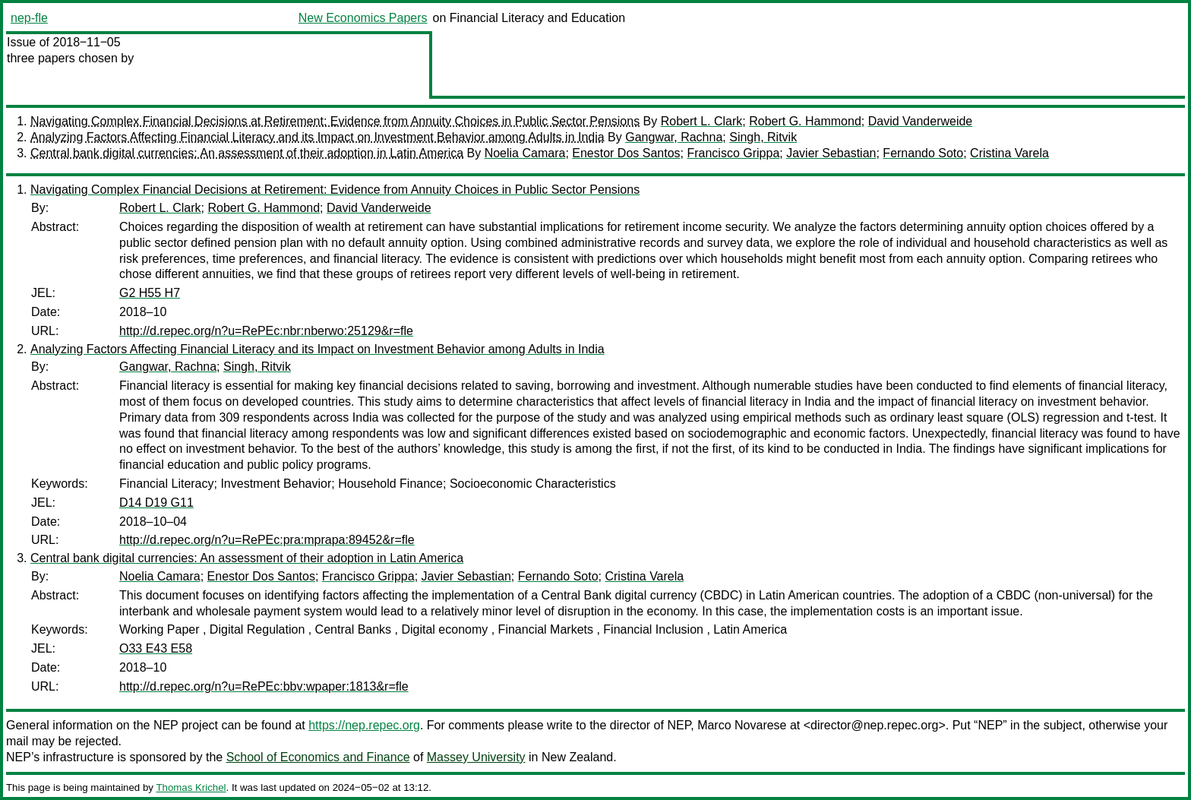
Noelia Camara (525, 153)
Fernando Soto (923, 153)
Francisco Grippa (733, 153)
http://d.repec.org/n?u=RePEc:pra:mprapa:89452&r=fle (267, 539)
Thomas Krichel (191, 787)
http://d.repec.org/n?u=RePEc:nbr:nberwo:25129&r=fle (266, 330)
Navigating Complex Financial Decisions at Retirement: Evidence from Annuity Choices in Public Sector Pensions (335, 121)
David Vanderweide (920, 121)
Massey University (476, 757)
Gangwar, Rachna (673, 137)
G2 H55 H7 (149, 292)
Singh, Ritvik (763, 137)
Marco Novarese (741, 725)
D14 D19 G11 (156, 502)
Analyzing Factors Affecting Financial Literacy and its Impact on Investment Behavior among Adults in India (317, 137)
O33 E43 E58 (155, 648)
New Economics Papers (363, 17)
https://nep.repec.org (364, 725)
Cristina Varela (1009, 153)
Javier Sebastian (831, 153)
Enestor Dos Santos (626, 153)
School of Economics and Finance (318, 757)
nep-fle (29, 17)
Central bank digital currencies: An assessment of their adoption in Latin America (246, 153)
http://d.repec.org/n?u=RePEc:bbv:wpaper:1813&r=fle (264, 686)
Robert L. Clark (702, 121)
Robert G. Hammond (805, 121)
